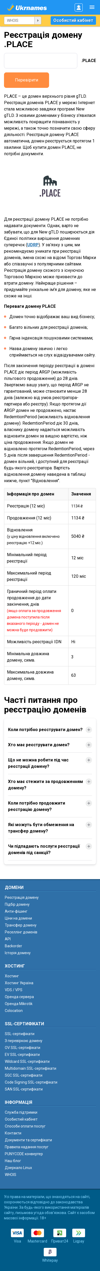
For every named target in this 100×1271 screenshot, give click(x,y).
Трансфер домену (21, 925)
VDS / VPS (13, 990)
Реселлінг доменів (21, 932)
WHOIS (10, 1174)
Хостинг (12, 976)
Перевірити (26, 80)
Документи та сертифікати (28, 1140)
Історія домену (18, 953)
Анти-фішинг (16, 911)
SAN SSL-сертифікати (24, 1089)
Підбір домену (17, 904)
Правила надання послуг (27, 1147)
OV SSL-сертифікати (22, 1048)
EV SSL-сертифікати (22, 1054)
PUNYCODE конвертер (24, 1154)
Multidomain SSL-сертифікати (30, 1068)
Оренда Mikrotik (19, 1004)
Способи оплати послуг (25, 1126)
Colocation (14, 1010)
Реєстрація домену (22, 897)
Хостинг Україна (19, 983)
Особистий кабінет (73, 20)
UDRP (33, 244)
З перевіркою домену (23, 1041)
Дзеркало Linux (18, 1168)
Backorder (13, 946)
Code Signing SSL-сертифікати (31, 1082)
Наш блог (13, 1161)
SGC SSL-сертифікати (23, 1075)
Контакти (13, 1133)
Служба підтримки (21, 1112)
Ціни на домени (18, 918)
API (8, 939)
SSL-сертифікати (19, 1034)
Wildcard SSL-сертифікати (27, 1061)
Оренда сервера (19, 997)
